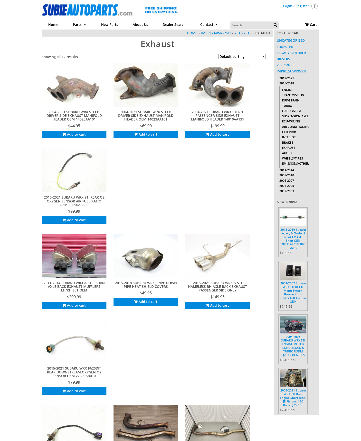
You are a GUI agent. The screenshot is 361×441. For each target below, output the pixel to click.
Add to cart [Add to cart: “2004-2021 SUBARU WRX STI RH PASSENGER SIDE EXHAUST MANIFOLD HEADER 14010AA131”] (189, 129)
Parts (79, 25)
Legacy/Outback (291, 52)
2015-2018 (243, 33)
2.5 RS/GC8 (285, 65)
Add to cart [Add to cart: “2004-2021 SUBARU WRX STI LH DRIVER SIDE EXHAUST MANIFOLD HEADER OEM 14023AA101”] (69, 129)
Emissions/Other (295, 163)
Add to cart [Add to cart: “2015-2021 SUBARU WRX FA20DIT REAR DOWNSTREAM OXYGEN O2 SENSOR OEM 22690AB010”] (248, 208)
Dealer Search (174, 24)
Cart (313, 24)
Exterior (289, 132)
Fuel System (291, 111)
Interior (289, 137)
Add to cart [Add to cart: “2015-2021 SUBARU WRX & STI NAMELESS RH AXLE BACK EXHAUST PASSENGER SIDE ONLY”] (189, 208)
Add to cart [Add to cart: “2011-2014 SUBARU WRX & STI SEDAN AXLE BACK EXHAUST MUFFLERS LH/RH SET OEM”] (69, 208)
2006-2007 (286, 181)
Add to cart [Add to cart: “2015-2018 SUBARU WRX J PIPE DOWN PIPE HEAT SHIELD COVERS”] (129, 205)
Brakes (287, 142)
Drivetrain (290, 100)
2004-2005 (286, 186)
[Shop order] (242, 56)
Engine (287, 90)
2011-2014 (286, 170)
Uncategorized (291, 40)
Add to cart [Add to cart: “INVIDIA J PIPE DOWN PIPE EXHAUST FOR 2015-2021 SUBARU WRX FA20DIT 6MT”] (189, 285)
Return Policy (232, 420)
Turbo (287, 106)
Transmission (293, 95)
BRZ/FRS (283, 59)
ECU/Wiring (291, 121)
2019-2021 (286, 78)
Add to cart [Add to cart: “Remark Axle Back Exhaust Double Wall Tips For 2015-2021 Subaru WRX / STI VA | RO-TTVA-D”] (248, 288)
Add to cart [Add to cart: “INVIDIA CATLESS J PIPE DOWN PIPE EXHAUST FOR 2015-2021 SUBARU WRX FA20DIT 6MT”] (129, 288)
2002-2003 (286, 191)
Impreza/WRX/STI (216, 33)
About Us (140, 24)
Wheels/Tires (292, 158)
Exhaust (288, 148)
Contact (209, 25)
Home (53, 24)
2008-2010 (286, 175)
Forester (285, 46)
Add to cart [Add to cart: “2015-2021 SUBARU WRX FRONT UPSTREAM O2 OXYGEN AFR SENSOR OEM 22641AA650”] (69, 288)
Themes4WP (210, 433)
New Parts (109, 24)
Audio (287, 153)
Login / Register (296, 6)
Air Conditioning (296, 127)
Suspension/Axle (295, 116)
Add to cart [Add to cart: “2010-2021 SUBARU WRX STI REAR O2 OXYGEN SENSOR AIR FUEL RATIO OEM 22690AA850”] (248, 129)
